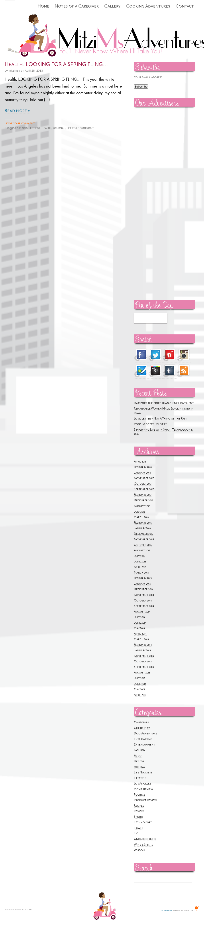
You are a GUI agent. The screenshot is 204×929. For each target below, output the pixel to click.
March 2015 (141, 572)
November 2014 (144, 595)
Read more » (17, 111)
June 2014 (140, 622)
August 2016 (142, 506)
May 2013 (139, 689)
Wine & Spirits (143, 844)
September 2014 (144, 606)
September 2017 (144, 489)
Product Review (145, 800)
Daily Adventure (145, 733)
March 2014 (141, 639)
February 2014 (143, 645)
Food (137, 756)
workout (87, 128)
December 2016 (143, 500)
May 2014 (139, 628)
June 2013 (140, 684)
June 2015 (140, 561)
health (46, 128)
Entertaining (143, 739)
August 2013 (142, 672)
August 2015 (142, 550)
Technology (143, 822)
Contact (185, 6)
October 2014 (143, 600)
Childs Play (142, 728)
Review (139, 811)
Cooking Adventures (148, 6)
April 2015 (140, 567)
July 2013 (139, 678)
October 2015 (143, 545)
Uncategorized (145, 839)
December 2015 (143, 534)
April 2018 (140, 461)
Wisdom (139, 850)
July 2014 (139, 617)
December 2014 (143, 589)
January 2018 (142, 472)
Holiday (139, 767)
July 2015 (139, 556)
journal (59, 128)
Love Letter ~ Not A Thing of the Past (160, 418)
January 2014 (142, 650)
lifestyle (73, 128)
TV (136, 833)
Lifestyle (140, 778)
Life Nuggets (143, 772)
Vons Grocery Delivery (150, 424)
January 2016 (142, 528)
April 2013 (140, 695)
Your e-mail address (148, 77)
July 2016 (139, 511)
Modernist (166, 910)
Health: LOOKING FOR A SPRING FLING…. (57, 64)
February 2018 (143, 467)
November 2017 (144, 478)
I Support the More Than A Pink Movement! (164, 403)
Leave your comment (20, 123)
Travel (138, 828)
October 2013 (143, 661)
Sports (138, 817)
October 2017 (142, 483)
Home (43, 6)
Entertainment (144, 744)
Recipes (139, 805)
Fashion (139, 750)
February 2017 (142, 495)
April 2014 (140, 633)
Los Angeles (142, 783)
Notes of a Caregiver (77, 6)
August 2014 (142, 611)
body (25, 128)
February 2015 (143, 578)
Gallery (112, 6)
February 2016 (143, 522)
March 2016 (141, 517)
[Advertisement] (147, 177)
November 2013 (144, 656)
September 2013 (144, 667)
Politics (139, 794)
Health (139, 761)
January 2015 (142, 583)
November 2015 (144, 539)
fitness (35, 128)
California (141, 722)
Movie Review (143, 789)
